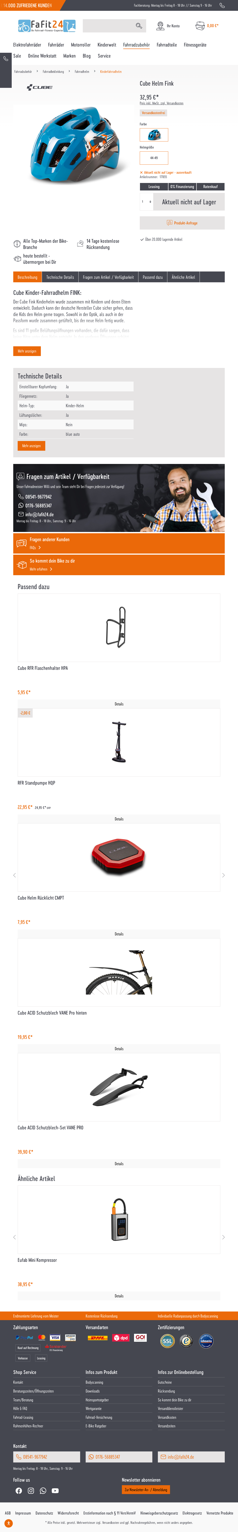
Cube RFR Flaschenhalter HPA (43, 668)
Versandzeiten (166, 1425)
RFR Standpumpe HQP (36, 783)
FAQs (33, 547)
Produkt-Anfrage (186, 222)
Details (119, 703)
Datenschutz (44, 1513)
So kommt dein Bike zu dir (174, 1399)
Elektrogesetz (192, 1513)
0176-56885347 (38, 505)
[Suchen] (139, 25)
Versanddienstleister (170, 1408)
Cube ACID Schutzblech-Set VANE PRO (50, 1127)
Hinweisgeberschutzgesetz (159, 1513)
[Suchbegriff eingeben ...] (107, 25)
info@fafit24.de (39, 514)
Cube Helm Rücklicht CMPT (41, 898)
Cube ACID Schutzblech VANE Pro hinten (52, 1013)
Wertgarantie (94, 1408)
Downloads (93, 1391)
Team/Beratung (23, 1399)
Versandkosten (167, 1417)
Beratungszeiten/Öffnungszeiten (33, 1391)
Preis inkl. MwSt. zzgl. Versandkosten (161, 103)
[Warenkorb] (207, 26)
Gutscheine (165, 1382)
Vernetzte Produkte (219, 1513)
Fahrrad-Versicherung (99, 1417)
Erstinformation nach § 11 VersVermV (109, 1513)
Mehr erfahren (38, 569)
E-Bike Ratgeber (96, 1425)
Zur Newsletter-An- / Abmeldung (146, 1489)
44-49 (154, 158)
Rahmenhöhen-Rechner (28, 1425)
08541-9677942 (38, 496)
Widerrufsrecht (68, 1513)
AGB (8, 1513)
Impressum (23, 1513)
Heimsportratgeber (97, 1399)
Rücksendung (166, 1391)
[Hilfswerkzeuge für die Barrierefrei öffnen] (8, 1523)
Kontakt (18, 1382)
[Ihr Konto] (167, 26)
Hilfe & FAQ (20, 1408)
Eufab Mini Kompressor (37, 1260)
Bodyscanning (94, 1382)
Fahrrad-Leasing (23, 1417)
